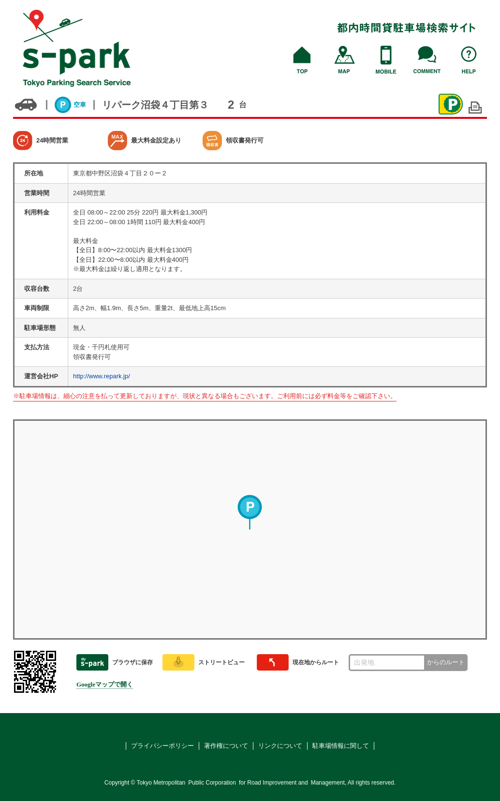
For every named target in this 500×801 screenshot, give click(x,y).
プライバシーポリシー (162, 745)
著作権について (226, 745)
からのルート (446, 662)
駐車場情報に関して (340, 745)
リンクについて (280, 745)
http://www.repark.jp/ (101, 376)
